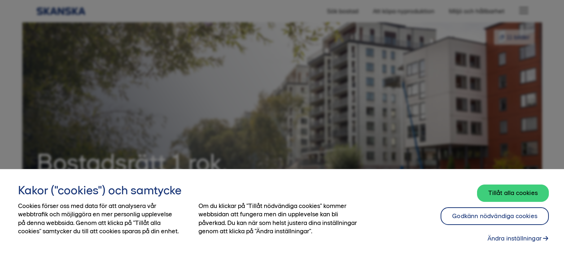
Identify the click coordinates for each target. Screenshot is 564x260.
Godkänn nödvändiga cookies (494, 218)
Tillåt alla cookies (513, 195)
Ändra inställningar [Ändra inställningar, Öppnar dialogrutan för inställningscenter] (515, 241)
